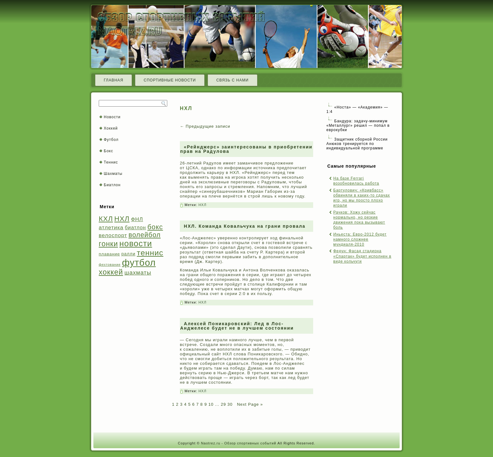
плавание (109, 254)
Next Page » (249, 404)
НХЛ (122, 219)
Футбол (111, 139)
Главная (113, 80)
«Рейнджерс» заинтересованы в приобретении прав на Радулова (246, 149)
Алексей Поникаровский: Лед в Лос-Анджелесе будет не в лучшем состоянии (237, 326)
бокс (155, 227)
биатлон (135, 227)
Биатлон (112, 185)
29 (223, 404)
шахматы (138, 272)
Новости (112, 117)
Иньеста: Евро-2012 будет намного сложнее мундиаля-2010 (360, 239)
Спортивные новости (170, 80)
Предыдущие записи (205, 126)
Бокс (108, 151)
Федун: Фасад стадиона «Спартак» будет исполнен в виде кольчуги (362, 256)
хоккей (111, 272)
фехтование (110, 264)
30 (229, 404)
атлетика (111, 227)
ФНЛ (137, 219)
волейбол (145, 234)
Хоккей (111, 128)
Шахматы (113, 173)
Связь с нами (232, 80)
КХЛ (106, 219)
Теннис (111, 162)
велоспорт (113, 235)
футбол (139, 262)
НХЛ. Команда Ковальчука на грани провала (245, 226)
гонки (108, 244)
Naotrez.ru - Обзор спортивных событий (238, 443)
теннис (150, 252)
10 (210, 404)
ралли (128, 253)
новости (135, 243)
